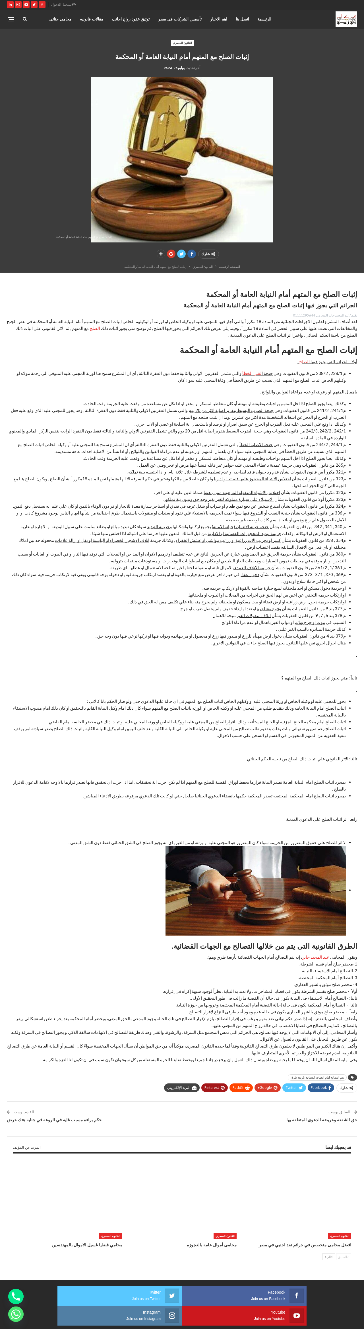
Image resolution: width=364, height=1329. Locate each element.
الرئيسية (264, 19)
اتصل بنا (242, 19)
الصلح (95, 328)
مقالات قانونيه (91, 19)
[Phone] (16, 1296)
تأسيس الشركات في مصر (180, 19)
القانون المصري (182, 43)
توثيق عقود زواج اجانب (131, 19)
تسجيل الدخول (63, 4)
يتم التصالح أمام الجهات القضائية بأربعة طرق (317, 1077)
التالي (329, 1257)
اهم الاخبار (218, 19)
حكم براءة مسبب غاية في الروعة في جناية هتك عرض (54, 1119)
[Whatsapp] (16, 1314)
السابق (343, 1257)
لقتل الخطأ (252, 373)
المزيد (66, 19)
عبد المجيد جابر (315, 957)
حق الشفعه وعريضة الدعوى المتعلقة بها (321, 1119)
